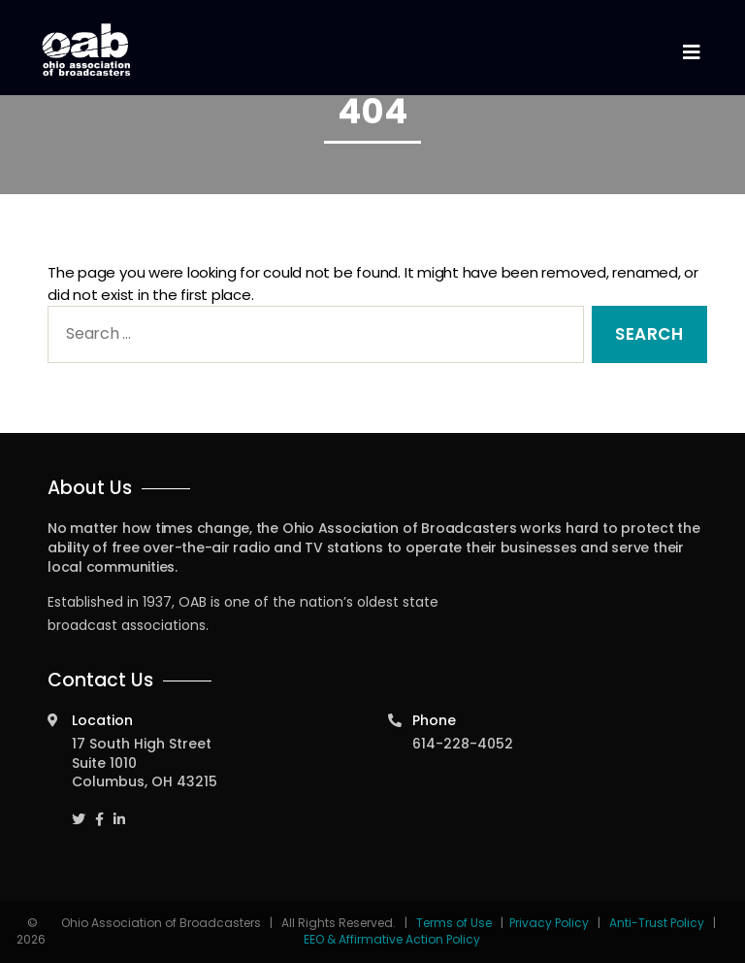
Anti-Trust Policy (656, 922)
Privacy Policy (549, 922)
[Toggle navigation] (690, 53)
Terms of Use (455, 922)
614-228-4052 (462, 743)
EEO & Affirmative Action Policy (392, 939)
